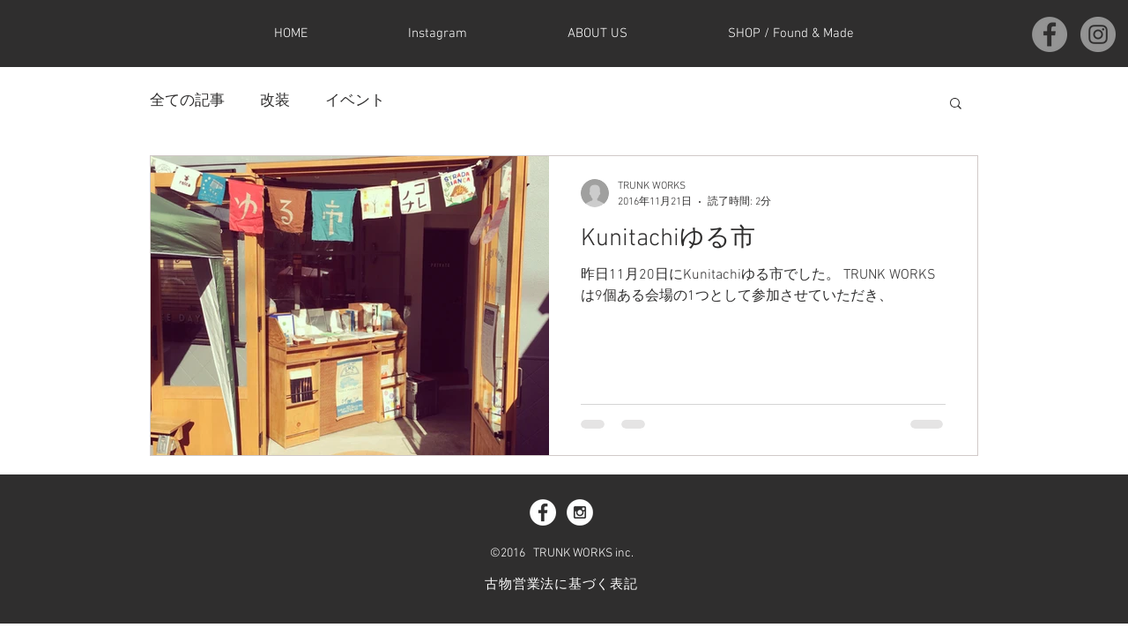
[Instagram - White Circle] (580, 512)
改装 (275, 101)
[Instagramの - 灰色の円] (1098, 34)
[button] (955, 104)
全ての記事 (187, 101)
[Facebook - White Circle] (543, 512)
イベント (355, 101)
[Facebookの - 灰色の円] (1049, 34)
